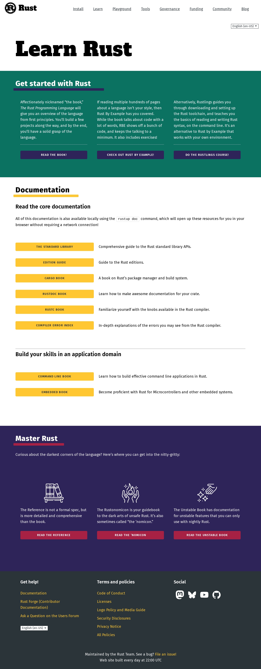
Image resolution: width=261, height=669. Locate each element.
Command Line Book (54, 376)
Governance (170, 9)
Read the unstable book (207, 535)
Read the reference (54, 535)
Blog (245, 9)
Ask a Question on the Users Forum (49, 615)
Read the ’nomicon (130, 535)
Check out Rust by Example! (130, 155)
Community (222, 9)
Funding (196, 9)
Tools (145, 9)
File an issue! (165, 654)
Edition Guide (54, 262)
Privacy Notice (109, 626)
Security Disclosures (113, 618)
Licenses (104, 601)
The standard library (54, 246)
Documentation (33, 593)
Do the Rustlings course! (207, 155)
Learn (98, 9)
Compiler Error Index (54, 325)
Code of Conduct (111, 593)
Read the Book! (54, 155)
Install (78, 9)
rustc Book (54, 309)
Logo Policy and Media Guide (121, 610)
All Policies (106, 634)
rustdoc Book (54, 293)
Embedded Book (55, 392)
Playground (122, 9)
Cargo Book (55, 278)
